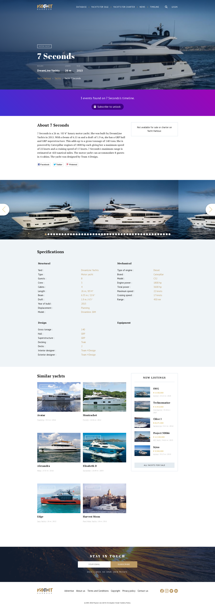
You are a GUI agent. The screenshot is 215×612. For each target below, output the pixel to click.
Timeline (154, 7)
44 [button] (167, 234)
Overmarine (158, 410)
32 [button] (133, 234)
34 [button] (138, 234)
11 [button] (74, 234)
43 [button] (164, 234)
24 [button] (110, 234)
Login (175, 7)
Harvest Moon (91, 516)
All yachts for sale (154, 465)
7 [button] (62, 234)
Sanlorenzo (157, 426)
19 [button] (96, 234)
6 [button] (60, 234)
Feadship (40, 420)
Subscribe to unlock (109, 106)
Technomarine (161, 402)
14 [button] (82, 234)
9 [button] (68, 234)
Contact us (143, 590)
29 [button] (124, 234)
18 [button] (93, 234)
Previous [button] (4, 209)
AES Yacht (157, 440)
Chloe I (157, 418)
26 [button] (116, 234)
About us (80, 590)
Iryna (156, 447)
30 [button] (127, 234)
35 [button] (141, 234)
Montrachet (90, 415)
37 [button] (147, 234)
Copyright (115, 590)
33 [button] (136, 234)
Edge (40, 516)
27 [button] (119, 234)
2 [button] (48, 234)
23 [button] (108, 234)
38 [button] (150, 234)
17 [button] (91, 234)
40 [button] (155, 234)
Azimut (156, 396)
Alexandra (43, 466)
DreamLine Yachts (48, 70)
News (142, 7)
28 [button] (122, 234)
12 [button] (77, 234)
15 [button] (85, 234)
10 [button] (71, 234)
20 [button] (99, 234)
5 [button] (57, 234)
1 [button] (46, 234)
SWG (156, 388)
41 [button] (158, 234)
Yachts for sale (100, 7)
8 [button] (65, 234)
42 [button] (161, 234)
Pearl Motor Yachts (90, 521)
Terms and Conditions (98, 590)
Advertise (69, 590)
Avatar (41, 415)
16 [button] (88, 234)
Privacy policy (128, 590)
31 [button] (130, 234)
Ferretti (86, 420)
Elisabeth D (90, 466)
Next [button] (210, 209)
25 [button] (113, 234)
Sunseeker (87, 471)
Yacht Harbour (45, 7)
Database (81, 7)
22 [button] (105, 234)
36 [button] (144, 234)
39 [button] (153, 234)
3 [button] (51, 234)
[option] (44, 209)
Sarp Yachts (41, 521)
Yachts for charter (124, 7)
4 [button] (54, 234)
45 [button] (169, 234)
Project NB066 (161, 433)
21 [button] (102, 234)
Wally (39, 471)
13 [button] (79, 234)
